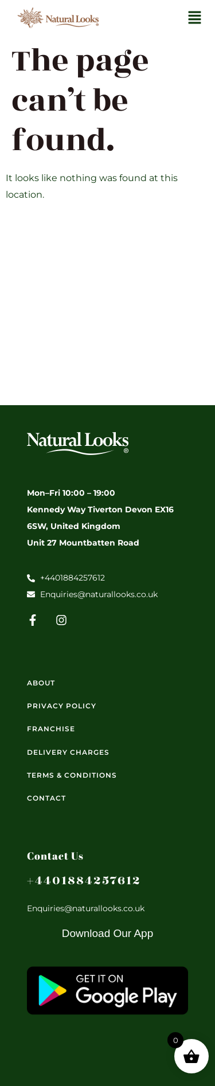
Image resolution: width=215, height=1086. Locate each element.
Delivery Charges (68, 752)
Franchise (51, 728)
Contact (46, 798)
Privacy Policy (61, 705)
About (41, 683)
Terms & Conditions (72, 775)
